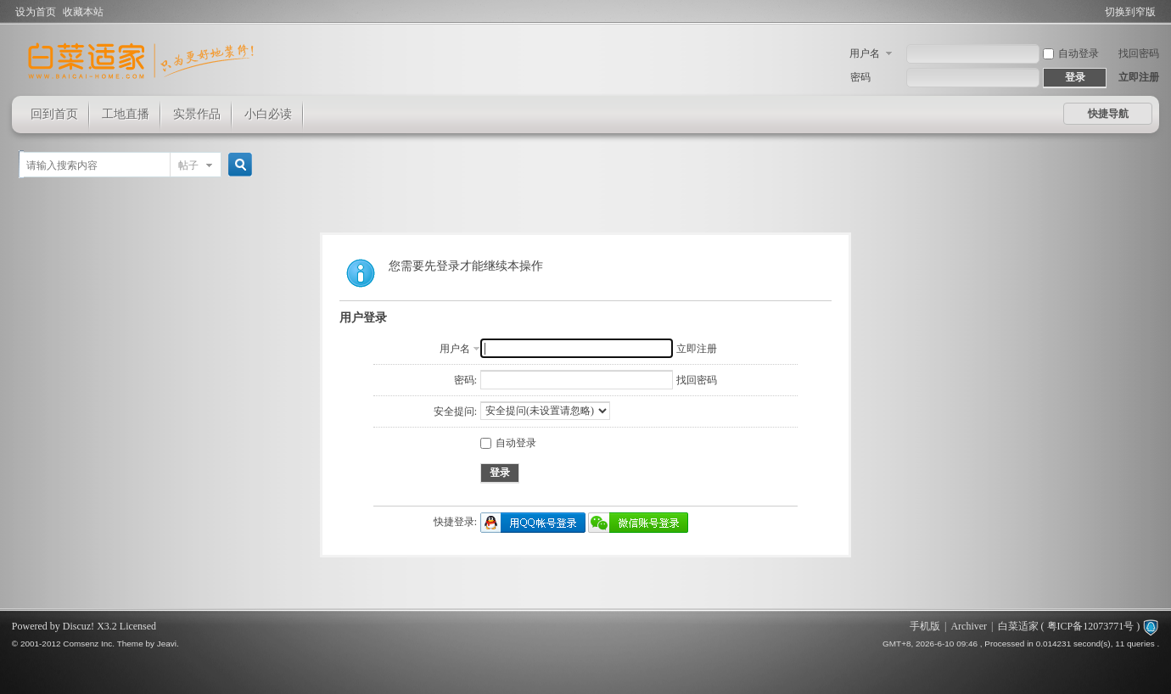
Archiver (968, 626)
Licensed (138, 626)
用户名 (864, 53)
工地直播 (125, 114)
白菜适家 (1018, 626)
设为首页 (35, 12)
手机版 (925, 626)
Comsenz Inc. (89, 643)
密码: (465, 380)
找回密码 (1138, 53)
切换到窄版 (1130, 12)
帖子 (188, 165)
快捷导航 (1108, 114)
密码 (860, 77)
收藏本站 (83, 12)
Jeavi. (168, 643)
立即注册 (1138, 77)
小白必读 (268, 114)
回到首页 (54, 114)
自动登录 (1071, 53)
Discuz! (78, 626)
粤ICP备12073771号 (1091, 626)
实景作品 (197, 114)
